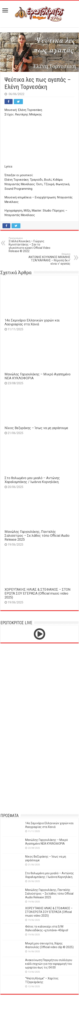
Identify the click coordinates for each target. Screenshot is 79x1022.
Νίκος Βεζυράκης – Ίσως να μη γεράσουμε (36, 428)
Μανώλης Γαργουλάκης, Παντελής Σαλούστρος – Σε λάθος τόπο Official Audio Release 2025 (37, 535)
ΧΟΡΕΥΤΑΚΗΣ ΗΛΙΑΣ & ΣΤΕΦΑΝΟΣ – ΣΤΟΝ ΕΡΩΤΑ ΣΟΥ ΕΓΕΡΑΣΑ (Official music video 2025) (38, 593)
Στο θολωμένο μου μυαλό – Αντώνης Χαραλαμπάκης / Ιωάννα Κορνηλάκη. (32, 480)
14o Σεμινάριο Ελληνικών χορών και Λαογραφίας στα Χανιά (32, 322)
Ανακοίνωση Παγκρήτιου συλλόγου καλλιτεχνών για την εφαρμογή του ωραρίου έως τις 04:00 (48, 963)
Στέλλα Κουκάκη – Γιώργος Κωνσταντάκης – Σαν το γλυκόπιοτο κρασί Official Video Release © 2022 (30, 245)
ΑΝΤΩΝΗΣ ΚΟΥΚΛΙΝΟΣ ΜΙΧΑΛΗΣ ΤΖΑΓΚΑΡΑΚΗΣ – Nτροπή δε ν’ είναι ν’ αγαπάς (49, 259)
